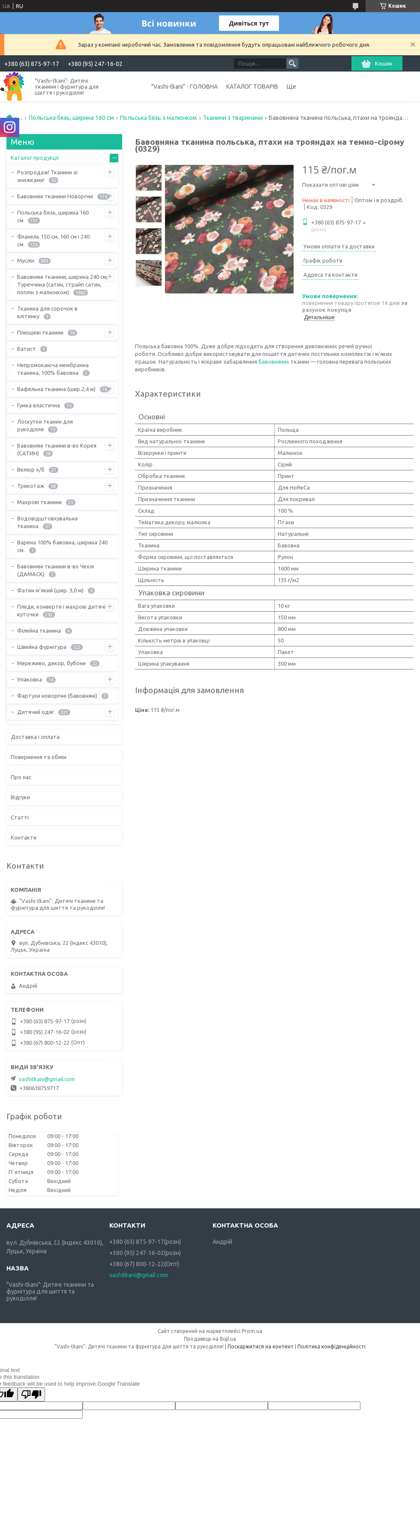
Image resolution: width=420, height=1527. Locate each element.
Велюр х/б (31, 469)
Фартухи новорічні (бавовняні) (57, 696)
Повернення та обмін (38, 757)
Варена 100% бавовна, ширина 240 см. (62, 546)
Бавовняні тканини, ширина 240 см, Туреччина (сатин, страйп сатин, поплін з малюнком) (62, 284)
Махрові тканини (39, 502)
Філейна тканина (39, 631)
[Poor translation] (31, 1394)
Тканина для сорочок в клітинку (47, 312)
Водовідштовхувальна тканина (47, 522)
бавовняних (273, 362)
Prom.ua (252, 1331)
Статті (20, 817)
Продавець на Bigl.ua (210, 1339)
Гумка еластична (38, 405)
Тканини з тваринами (233, 117)
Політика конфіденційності (331, 1346)
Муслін (25, 260)
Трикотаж (30, 486)
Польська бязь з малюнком (158, 117)
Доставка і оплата (35, 737)
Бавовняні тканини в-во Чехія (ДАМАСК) (55, 570)
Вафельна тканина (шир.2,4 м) (56, 389)
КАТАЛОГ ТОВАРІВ (252, 86)
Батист (26, 349)
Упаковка (29, 679)
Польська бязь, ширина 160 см (71, 117)
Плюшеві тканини (40, 332)
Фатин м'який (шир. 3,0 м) (50, 590)
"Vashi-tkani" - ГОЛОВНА (184, 86)
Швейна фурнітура (41, 647)
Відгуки (20, 797)
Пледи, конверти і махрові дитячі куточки (61, 610)
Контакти (23, 837)
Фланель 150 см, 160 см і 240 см (53, 240)
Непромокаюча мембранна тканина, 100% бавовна (53, 369)
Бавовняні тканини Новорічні (55, 196)
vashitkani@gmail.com (47, 1079)
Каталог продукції (35, 158)
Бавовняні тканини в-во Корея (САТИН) (56, 449)
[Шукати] (292, 63)
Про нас (21, 777)
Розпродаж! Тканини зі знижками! (47, 176)
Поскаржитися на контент (261, 1346)
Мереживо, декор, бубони (51, 663)
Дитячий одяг (35, 712)
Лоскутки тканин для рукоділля (45, 425)
